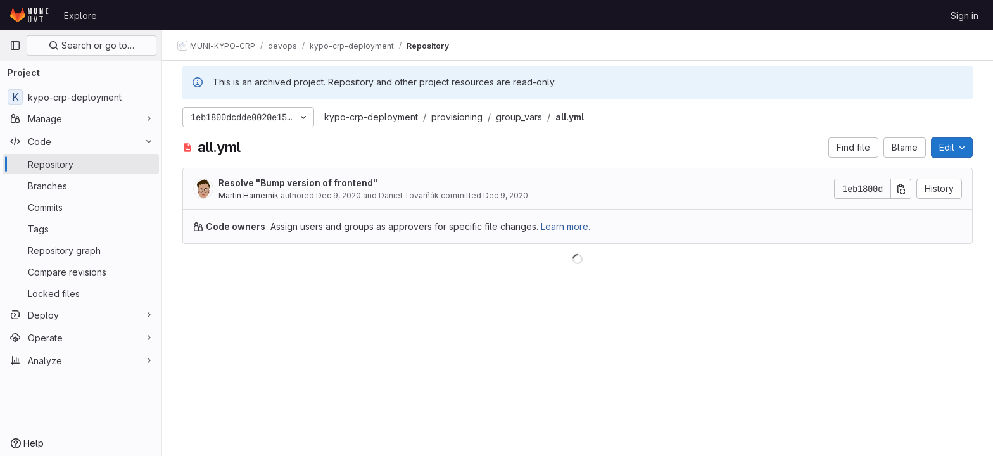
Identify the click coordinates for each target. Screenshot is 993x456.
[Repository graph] (81, 250)
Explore (80, 15)
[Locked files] (81, 293)
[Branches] (81, 185)
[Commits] (81, 207)
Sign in (964, 15)
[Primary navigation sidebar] (15, 45)
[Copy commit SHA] (901, 189)
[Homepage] (30, 15)
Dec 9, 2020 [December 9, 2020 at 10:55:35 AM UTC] (338, 195)
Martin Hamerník (248, 195)
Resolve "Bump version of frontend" (297, 182)
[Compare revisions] (81, 272)
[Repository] (81, 164)
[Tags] (81, 228)
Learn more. (565, 226)
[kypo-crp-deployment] (81, 97)
